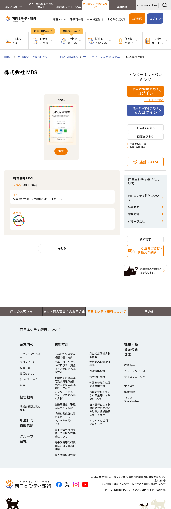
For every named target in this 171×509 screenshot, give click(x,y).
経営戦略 (133, 207)
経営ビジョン (27, 373)
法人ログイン (145, 110)
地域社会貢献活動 (26, 423)
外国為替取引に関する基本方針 (99, 384)
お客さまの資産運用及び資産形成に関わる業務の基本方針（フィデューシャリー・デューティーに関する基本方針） (65, 388)
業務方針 (133, 214)
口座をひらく (14, 41)
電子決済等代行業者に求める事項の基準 (65, 446)
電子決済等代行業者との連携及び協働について (65, 433)
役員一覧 (25, 367)
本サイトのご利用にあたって (99, 422)
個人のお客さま (13, 7)
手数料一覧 (76, 19)
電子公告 (129, 386)
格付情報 (129, 392)
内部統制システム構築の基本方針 (65, 355)
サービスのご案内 (154, 100)
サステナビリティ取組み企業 (101, 57)
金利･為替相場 (137, 147)
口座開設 (137, 18)
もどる (62, 248)
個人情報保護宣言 (65, 455)
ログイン (155, 18)
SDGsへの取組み (67, 57)
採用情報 (122, 7)
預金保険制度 (97, 376)
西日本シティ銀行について (95, 6)
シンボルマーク (29, 379)
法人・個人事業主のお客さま (40, 6)
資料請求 (145, 239)
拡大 (61, 151)
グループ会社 (136, 221)
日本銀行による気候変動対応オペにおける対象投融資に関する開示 (99, 409)
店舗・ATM (59, 19)
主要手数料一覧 (138, 144)
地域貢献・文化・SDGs (67, 7)
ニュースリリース (134, 371)
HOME (8, 57)
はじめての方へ (145, 127)
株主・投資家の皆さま (131, 349)
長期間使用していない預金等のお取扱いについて (99, 395)
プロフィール (27, 362)
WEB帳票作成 (95, 19)
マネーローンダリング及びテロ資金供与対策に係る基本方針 (65, 367)
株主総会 (129, 365)
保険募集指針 (97, 371)
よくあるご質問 (116, 19)
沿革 (22, 385)
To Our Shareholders (147, 5)
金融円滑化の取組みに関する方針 (65, 406)
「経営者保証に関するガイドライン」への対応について (65, 419)
